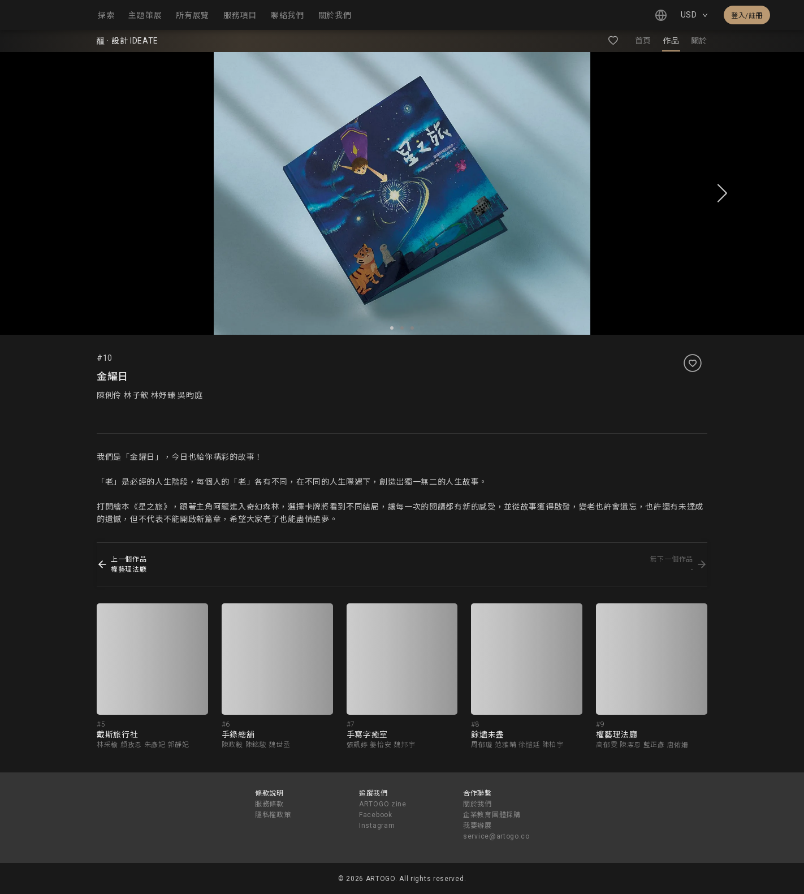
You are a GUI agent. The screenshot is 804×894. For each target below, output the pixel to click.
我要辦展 (477, 826)
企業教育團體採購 (492, 815)
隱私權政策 (273, 815)
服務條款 (269, 804)
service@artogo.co (496, 836)
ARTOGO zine (383, 804)
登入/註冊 (747, 16)
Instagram (377, 826)
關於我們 (477, 804)
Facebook (375, 815)
